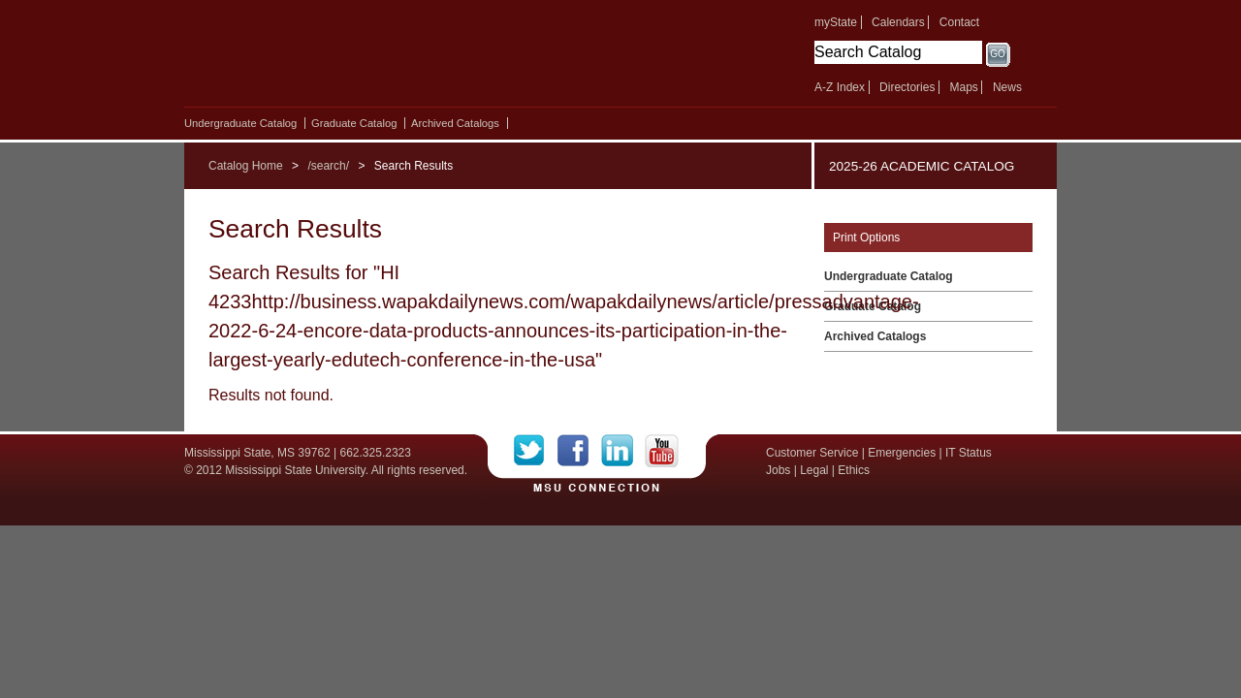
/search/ (328, 166)
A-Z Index (839, 87)
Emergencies (902, 453)
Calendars (898, 22)
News (1007, 87)
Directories (907, 87)
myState (835, 22)
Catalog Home (245, 166)
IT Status (968, 453)
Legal (814, 470)
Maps (963, 87)
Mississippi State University (351, 58)
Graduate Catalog (354, 123)
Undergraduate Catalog (240, 123)
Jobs (778, 470)
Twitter (535, 450)
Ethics (854, 470)
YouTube (662, 450)
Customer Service (812, 453)
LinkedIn (623, 450)
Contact (959, 22)
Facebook (579, 450)
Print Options (866, 237)
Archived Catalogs (455, 123)
